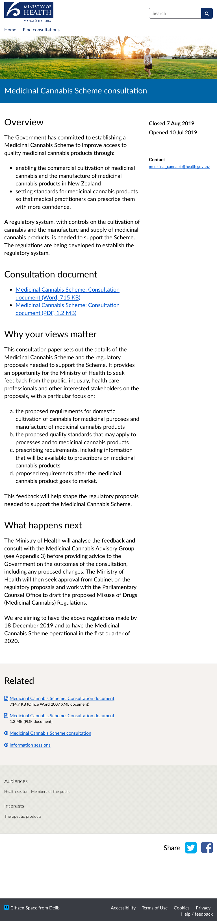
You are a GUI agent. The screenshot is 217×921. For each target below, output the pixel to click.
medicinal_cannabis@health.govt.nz (179, 166)
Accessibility (123, 907)
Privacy (203, 907)
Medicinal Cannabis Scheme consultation (47, 733)
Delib (54, 907)
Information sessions (27, 744)
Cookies (182, 907)
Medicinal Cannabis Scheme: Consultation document (59, 698)
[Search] (207, 13)
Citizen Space (23, 907)
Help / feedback (197, 913)
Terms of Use (155, 907)
